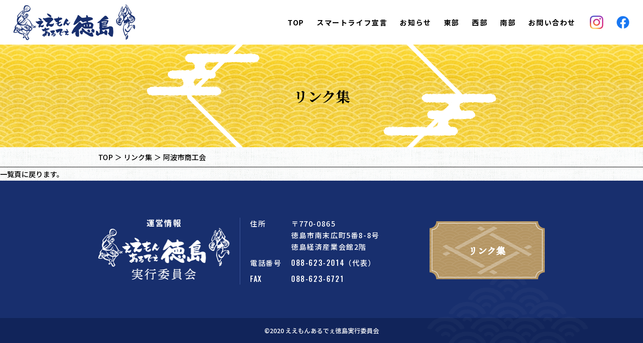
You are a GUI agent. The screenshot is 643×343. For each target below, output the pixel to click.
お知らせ (415, 22)
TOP (296, 22)
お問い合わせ (552, 22)
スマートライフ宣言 (352, 22)
